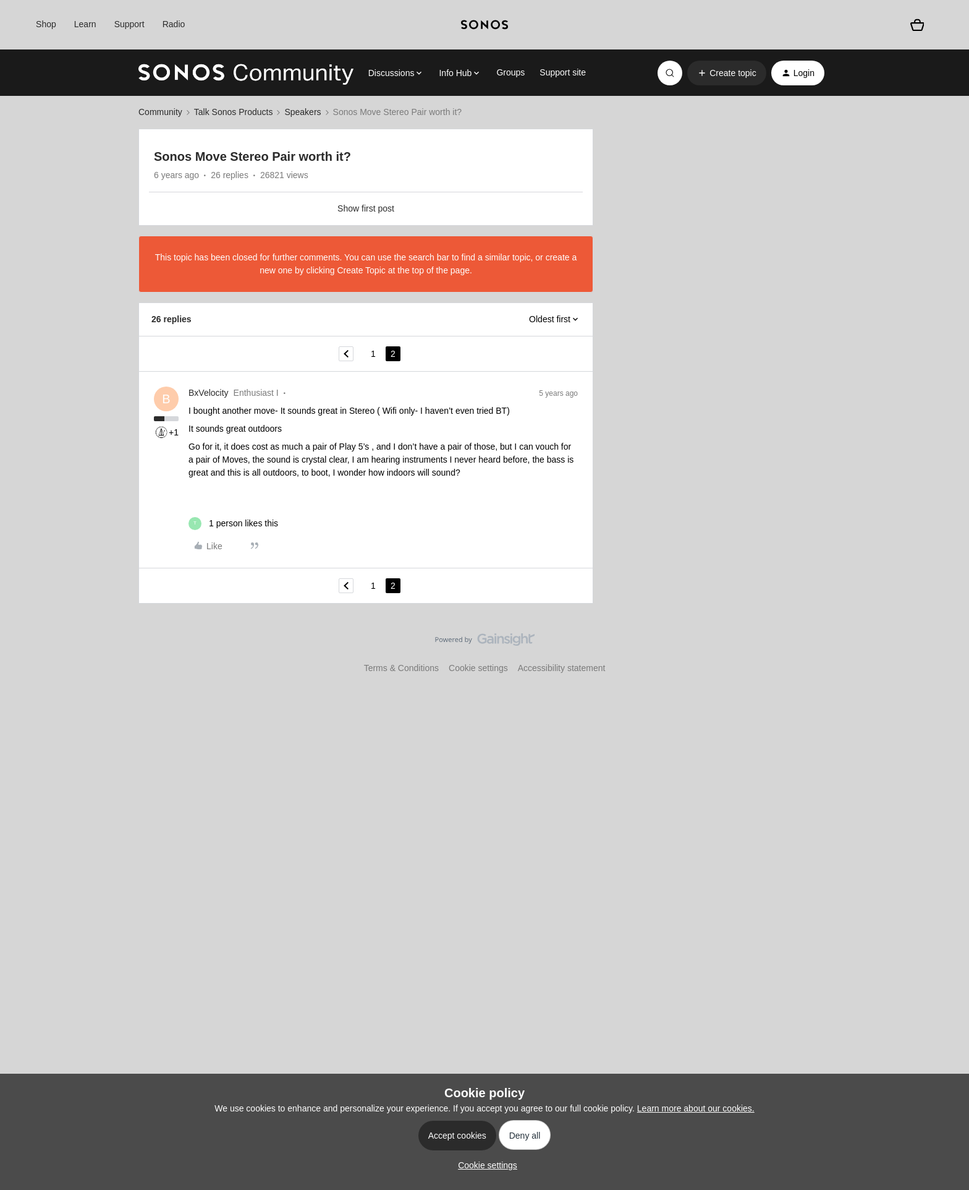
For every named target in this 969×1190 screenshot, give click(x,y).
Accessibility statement (562, 668)
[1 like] (233, 523)
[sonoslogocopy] (484, 24)
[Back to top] (944, 650)
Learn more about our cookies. (696, 1108)
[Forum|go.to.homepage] (245, 73)
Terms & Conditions (401, 668)
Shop (46, 24)
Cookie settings (478, 668)
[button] (726, 73)
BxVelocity (208, 393)
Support (129, 24)
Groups (510, 72)
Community (160, 112)
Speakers (302, 112)
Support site (563, 72)
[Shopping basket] (917, 25)
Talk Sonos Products (233, 112)
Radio (174, 24)
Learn (85, 24)
